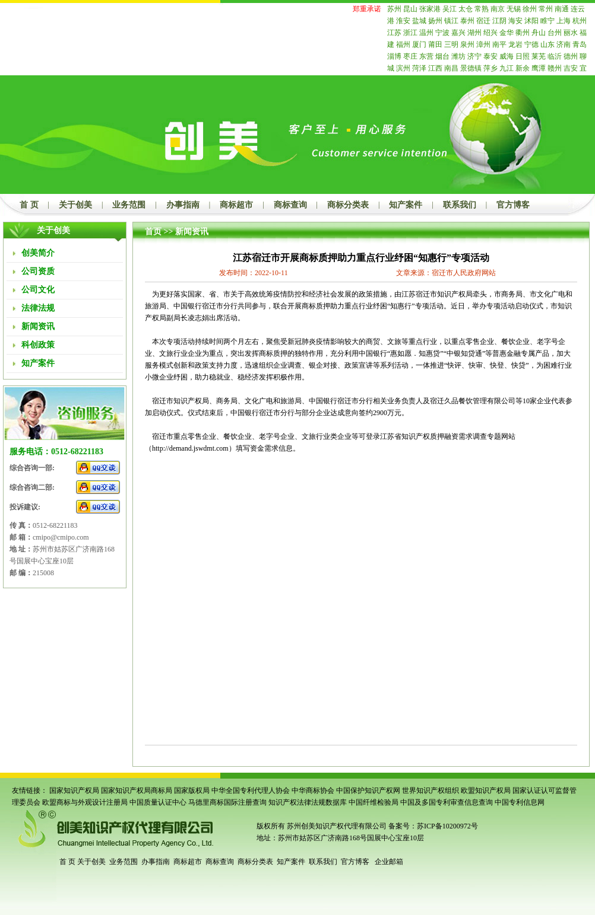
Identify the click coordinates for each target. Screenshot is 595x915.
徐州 (530, 9)
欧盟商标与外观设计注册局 (85, 802)
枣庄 (410, 56)
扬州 (435, 21)
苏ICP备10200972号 (447, 826)
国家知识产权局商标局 (136, 790)
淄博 (394, 56)
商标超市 (236, 204)
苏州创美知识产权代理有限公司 (336, 826)
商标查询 (290, 204)
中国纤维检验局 (373, 802)
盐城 (419, 21)
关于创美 (75, 204)
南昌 (451, 68)
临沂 (554, 56)
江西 (435, 68)
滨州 (403, 68)
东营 (426, 56)
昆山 (410, 9)
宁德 (531, 44)
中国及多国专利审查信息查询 (446, 802)
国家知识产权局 (74, 790)
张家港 (430, 9)
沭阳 (531, 21)
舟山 (538, 32)
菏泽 (419, 68)
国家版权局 (192, 790)
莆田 (435, 44)
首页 (153, 231)
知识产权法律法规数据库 (307, 802)
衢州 (522, 32)
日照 (522, 56)
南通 (562, 9)
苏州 (394, 9)
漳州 (483, 44)
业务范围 (128, 204)
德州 (571, 56)
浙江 (410, 32)
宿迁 (483, 21)
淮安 (403, 21)
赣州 (554, 68)
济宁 (474, 56)
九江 (506, 68)
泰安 (490, 56)
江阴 (499, 21)
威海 (506, 56)
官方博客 (513, 204)
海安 (515, 21)
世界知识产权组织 (430, 790)
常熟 (481, 9)
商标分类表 (348, 204)
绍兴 (490, 32)
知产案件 (405, 204)
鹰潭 (538, 68)
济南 (563, 44)
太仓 (465, 9)
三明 (451, 44)
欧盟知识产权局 (486, 790)
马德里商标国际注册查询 (227, 802)
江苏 (394, 32)
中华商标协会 (313, 790)
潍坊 (458, 56)
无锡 (514, 9)
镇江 (451, 21)
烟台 (442, 56)
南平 (499, 44)
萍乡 (490, 68)
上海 (563, 21)
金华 (506, 32)
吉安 (571, 68)
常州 (546, 9)
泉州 (467, 44)
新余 (522, 68)
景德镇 (471, 68)
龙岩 (515, 44)
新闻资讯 (191, 231)
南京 (497, 9)
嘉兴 (458, 32)
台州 (554, 32)
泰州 (467, 21)
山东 (547, 44)
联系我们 (459, 204)
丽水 (571, 32)
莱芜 (538, 56)
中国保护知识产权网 (368, 790)
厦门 (419, 44)
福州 (403, 44)
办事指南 (183, 204)
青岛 (579, 44)
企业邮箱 (389, 861)
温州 (426, 32)
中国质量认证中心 (157, 802)
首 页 (29, 204)
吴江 (449, 9)
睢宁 (547, 21)
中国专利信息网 (520, 802)
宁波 (442, 32)
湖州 (474, 32)
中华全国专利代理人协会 (250, 790)
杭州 (579, 21)
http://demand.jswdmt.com (190, 448)
